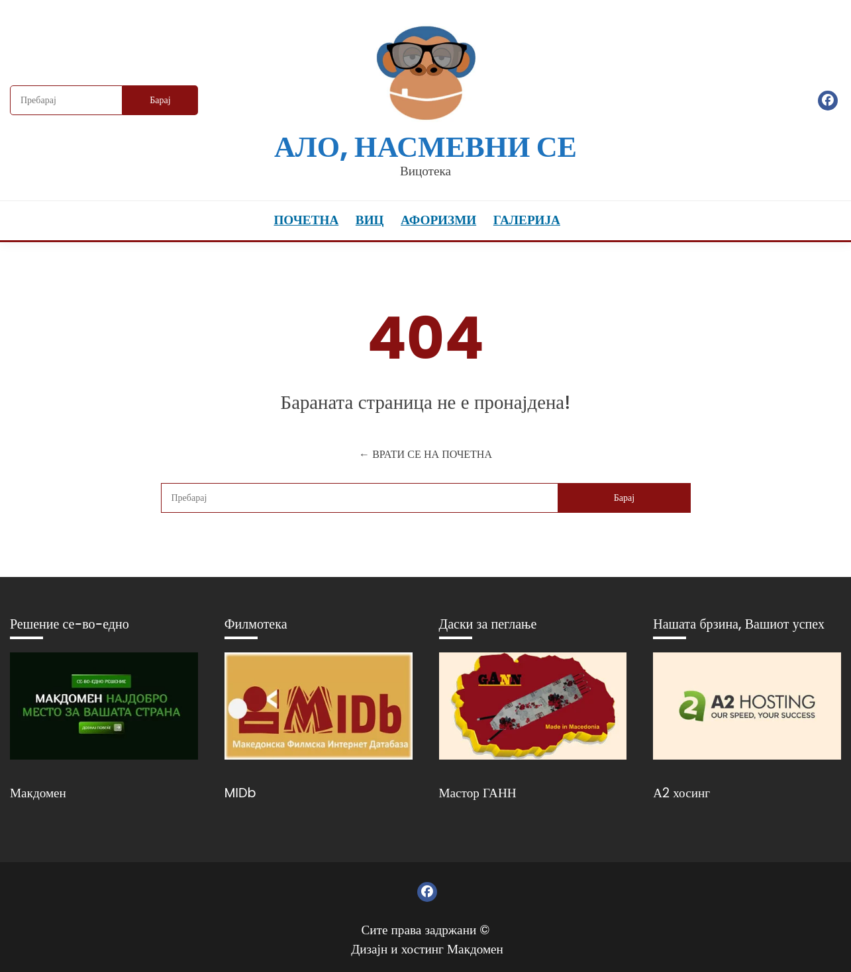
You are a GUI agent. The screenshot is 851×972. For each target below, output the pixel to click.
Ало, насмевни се (425, 146)
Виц (370, 220)
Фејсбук (828, 100)
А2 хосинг (681, 793)
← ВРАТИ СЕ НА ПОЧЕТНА (425, 454)
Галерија (526, 220)
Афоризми (438, 220)
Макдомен (38, 793)
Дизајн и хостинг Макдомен (427, 949)
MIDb (240, 793)
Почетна (306, 220)
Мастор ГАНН (478, 793)
